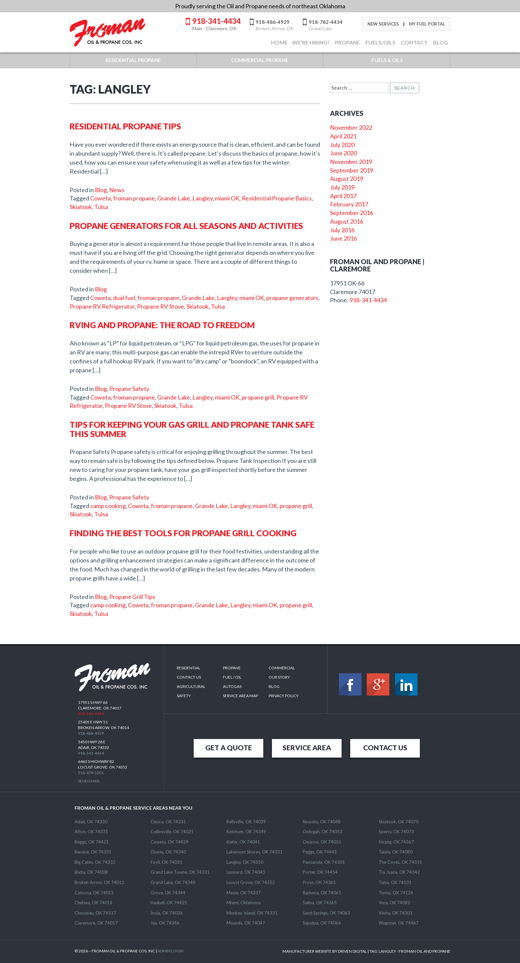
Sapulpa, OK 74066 (322, 923)
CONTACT (413, 42)
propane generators (292, 297)
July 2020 (342, 144)
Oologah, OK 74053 (322, 831)
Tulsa (101, 206)
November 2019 (351, 161)
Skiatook (81, 206)
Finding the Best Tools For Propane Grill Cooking (183, 533)
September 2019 (351, 170)
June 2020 (343, 153)
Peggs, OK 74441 (320, 851)
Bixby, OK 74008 (91, 872)
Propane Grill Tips (132, 596)
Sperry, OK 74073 (396, 831)
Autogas (232, 686)
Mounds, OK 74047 (246, 923)
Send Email (89, 780)
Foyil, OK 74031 (166, 862)
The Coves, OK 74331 (400, 862)
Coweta (100, 198)
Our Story (279, 677)
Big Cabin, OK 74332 (95, 862)
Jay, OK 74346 (165, 923)
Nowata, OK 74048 (322, 821)
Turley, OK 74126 (396, 892)
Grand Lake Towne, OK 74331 (180, 872)
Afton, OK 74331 (91, 831)
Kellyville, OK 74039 (246, 821)
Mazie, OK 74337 (244, 892)
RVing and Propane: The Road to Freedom (162, 325)
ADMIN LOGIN (170, 950)
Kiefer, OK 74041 (243, 842)
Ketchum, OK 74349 (246, 831)
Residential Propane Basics (277, 198)
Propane (347, 42)
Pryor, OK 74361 (319, 882)
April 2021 (343, 136)
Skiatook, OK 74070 (399, 821)
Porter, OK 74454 (320, 872)
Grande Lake (173, 198)
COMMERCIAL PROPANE (260, 60)
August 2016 (346, 221)
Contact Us (189, 677)
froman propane (134, 198)
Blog (101, 189)
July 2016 (342, 230)
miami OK (227, 198)
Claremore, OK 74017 (96, 923)
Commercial (282, 667)
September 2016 (351, 212)
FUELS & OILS (387, 60)
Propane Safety (129, 388)
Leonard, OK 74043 (246, 872)
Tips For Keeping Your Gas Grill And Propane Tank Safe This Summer (192, 429)
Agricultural (191, 686)
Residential (188, 667)
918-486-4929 (275, 25)
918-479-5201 (91, 772)
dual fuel (124, 297)
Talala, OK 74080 (396, 851)
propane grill (258, 397)
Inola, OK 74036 (167, 913)
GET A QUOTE (228, 747)
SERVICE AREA (307, 747)
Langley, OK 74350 (245, 862)
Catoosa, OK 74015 (94, 892)
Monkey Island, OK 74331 (252, 913)
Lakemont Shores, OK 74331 (255, 851)
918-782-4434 (326, 25)
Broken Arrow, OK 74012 (99, 882)
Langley (202, 198)
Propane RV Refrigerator (102, 306)
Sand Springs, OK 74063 (326, 913)
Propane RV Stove (160, 306)
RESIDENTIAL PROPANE (133, 60)
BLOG (440, 42)
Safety (184, 695)
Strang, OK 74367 (396, 842)
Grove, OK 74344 (168, 892)
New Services (383, 24)
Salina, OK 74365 (320, 902)
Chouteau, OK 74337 (95, 913)
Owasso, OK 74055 (322, 842)
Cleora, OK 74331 (168, 821)
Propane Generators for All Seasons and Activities (186, 226)
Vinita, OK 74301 (396, 913)
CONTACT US (385, 747)
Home (279, 42)
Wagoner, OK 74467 (399, 923)
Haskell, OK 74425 (169, 902)
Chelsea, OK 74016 (93, 902)
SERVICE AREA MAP (240, 695)
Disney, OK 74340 (168, 851)
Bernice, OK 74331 (93, 851)
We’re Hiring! (310, 42)
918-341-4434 (216, 23)
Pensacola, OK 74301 (324, 862)
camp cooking (108, 505)
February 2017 (349, 204)
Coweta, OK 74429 (169, 842)
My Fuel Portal (427, 24)
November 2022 (351, 127)
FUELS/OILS (379, 42)
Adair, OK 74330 (91, 821)
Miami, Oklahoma (244, 902)
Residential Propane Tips (125, 126)
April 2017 (343, 195)
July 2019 (342, 187)
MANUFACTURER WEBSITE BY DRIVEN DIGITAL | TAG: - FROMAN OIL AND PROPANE (366, 951)
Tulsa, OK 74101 (395, 882)
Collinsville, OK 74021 (172, 831)
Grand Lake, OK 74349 (173, 882)
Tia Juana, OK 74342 (399, 872)
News (116, 189)
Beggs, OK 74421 (92, 842)
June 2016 (343, 238)
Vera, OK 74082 (394, 902)
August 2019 (346, 178)
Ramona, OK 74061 (322, 892)
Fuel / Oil (232, 677)
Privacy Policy (283, 695)
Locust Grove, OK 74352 (251, 882)
